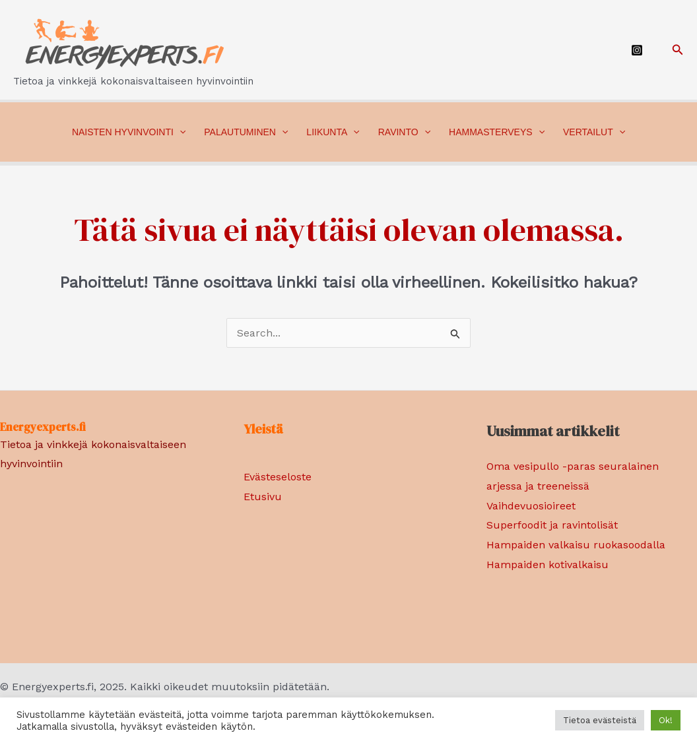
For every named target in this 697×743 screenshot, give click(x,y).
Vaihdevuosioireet (531, 506)
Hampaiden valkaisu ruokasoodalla (575, 544)
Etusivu (263, 496)
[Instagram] (637, 50)
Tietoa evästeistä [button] (599, 720)
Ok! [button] (666, 720)
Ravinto (404, 132)
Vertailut (594, 132)
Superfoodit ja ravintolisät (552, 525)
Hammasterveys (497, 132)
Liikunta (332, 132)
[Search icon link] (678, 50)
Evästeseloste (278, 476)
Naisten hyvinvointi (128, 132)
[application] (179, 132)
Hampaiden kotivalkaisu (547, 564)
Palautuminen (246, 132)
